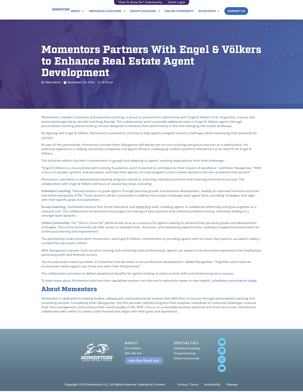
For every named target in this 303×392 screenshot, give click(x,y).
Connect (159, 384)
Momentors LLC (97, 384)
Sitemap (231, 384)
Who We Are (133, 353)
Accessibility (212, 384)
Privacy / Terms (188, 384)
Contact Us (236, 11)
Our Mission (133, 348)
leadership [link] (143, 207)
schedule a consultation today (234, 280)
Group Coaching (145, 11)
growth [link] (117, 160)
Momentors (50, 117)
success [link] (47, 137)
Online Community (179, 11)
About (77, 11)
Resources (209, 11)
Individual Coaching (107, 11)
